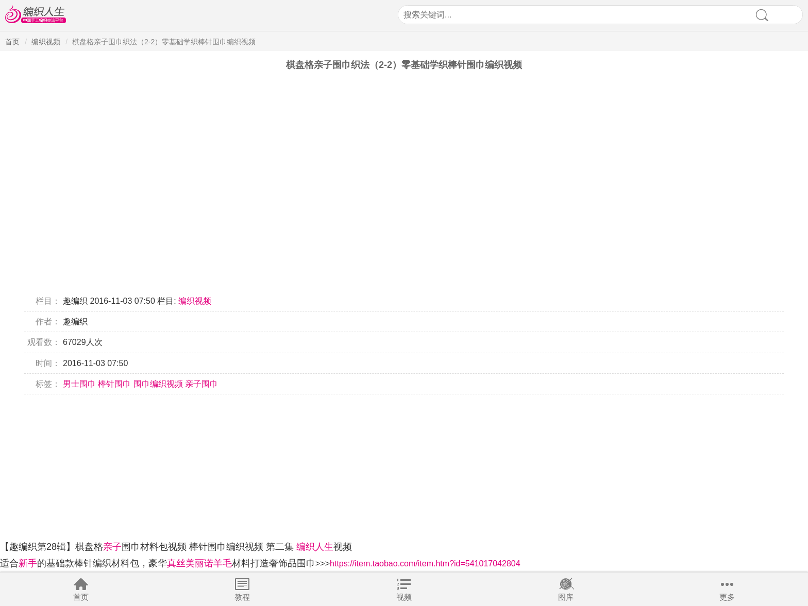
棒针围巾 (114, 383)
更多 (727, 597)
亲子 (112, 547)
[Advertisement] (309, 466)
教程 (242, 597)
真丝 (176, 563)
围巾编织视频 (158, 383)
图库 (566, 597)
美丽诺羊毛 (209, 563)
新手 (28, 563)
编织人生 (314, 547)
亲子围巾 (201, 383)
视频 (404, 597)
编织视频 (45, 42)
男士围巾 (79, 383)
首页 (81, 597)
